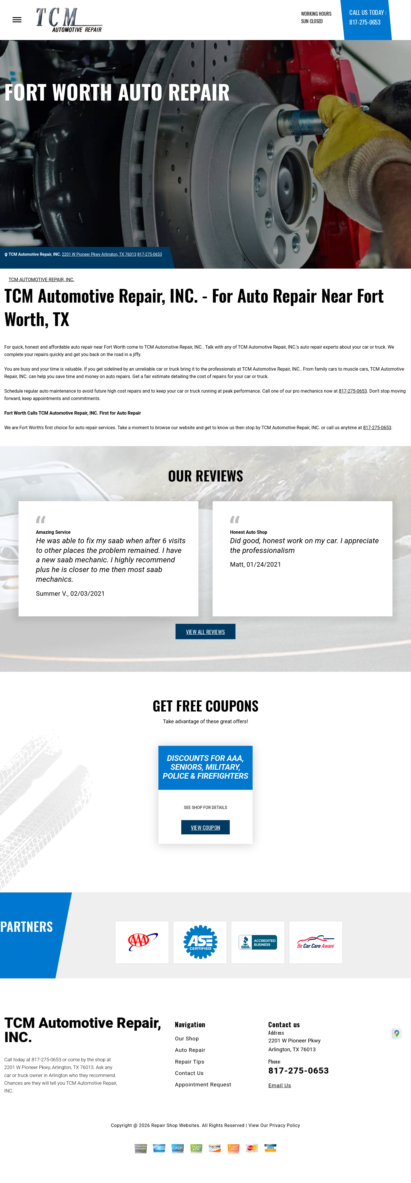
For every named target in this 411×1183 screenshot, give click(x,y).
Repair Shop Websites (175, 1125)
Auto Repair (190, 1050)
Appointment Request (203, 1084)
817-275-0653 (364, 21)
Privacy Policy (284, 1125)
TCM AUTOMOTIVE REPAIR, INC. (41, 279)
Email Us (279, 1085)
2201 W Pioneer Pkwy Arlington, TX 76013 (99, 254)
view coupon (205, 827)
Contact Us (189, 1073)
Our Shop (187, 1038)
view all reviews (205, 632)
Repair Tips (189, 1061)
